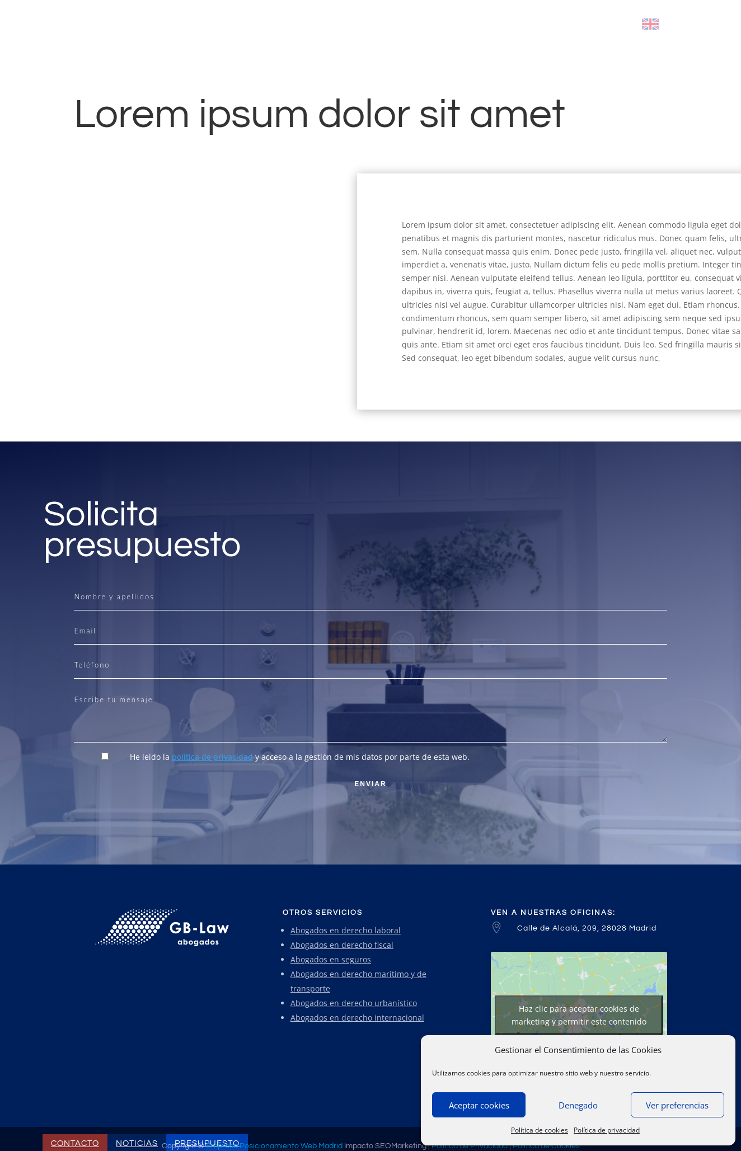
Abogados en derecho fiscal (341, 944)
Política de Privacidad (470, 1146)
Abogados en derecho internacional (357, 1017)
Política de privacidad (607, 1130)
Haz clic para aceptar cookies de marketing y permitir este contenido (579, 1015)
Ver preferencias (677, 1105)
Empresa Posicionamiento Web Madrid (274, 1146)
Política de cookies (539, 1130)
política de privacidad (212, 756)
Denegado (578, 1105)
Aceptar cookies (479, 1105)
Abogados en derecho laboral (345, 930)
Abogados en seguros (330, 959)
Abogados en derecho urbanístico (353, 1003)
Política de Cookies (546, 1146)
